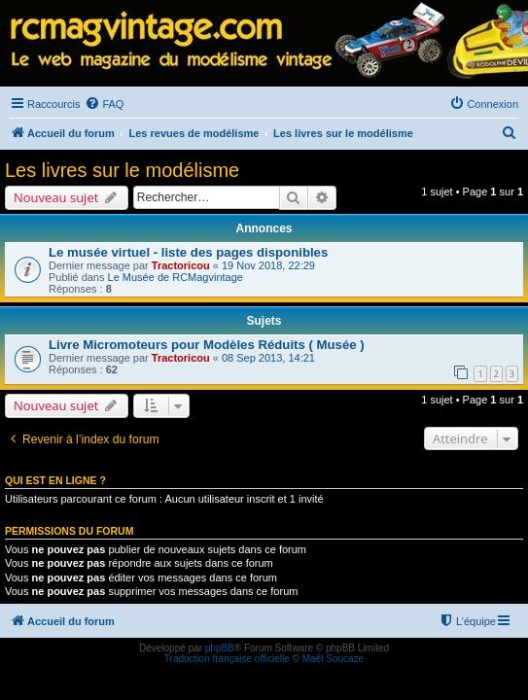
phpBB (219, 648)
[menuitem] (104, 104)
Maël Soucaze (333, 658)
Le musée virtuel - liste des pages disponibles (188, 252)
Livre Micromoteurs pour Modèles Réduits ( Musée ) (207, 344)
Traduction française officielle (227, 658)
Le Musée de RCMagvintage (175, 277)
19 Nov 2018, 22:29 (268, 265)
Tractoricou (181, 265)
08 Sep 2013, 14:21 (268, 358)
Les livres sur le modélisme (122, 170)
